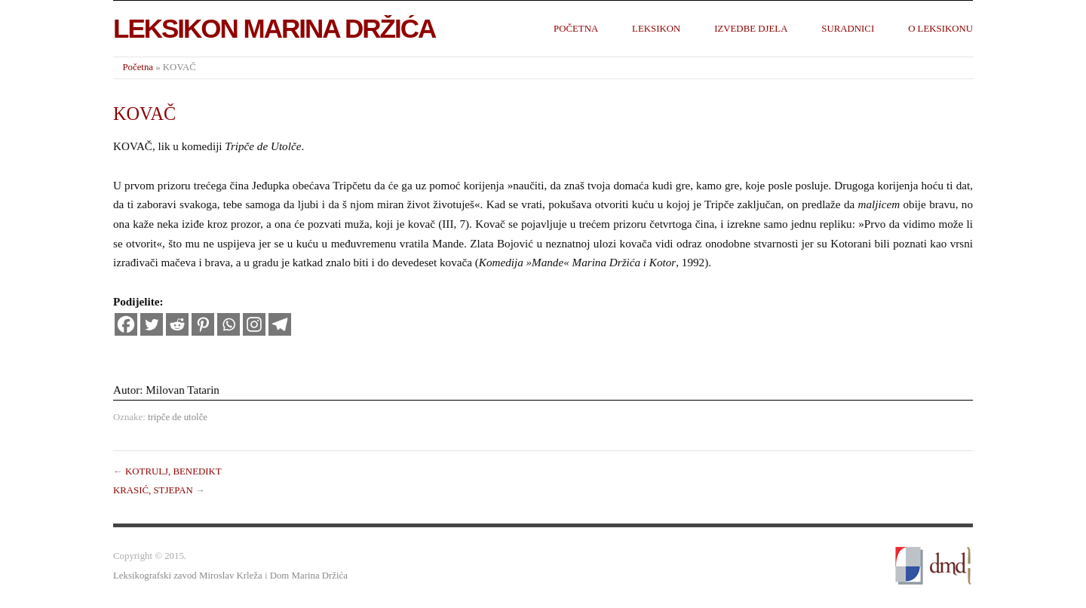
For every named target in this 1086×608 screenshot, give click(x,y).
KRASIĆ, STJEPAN (153, 490)
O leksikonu (940, 28)
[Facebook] (126, 324)
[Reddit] (177, 324)
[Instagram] (254, 324)
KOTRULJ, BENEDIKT (173, 471)
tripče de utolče (177, 417)
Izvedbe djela (750, 28)
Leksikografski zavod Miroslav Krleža (187, 575)
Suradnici (847, 28)
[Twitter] (151, 324)
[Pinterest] (203, 324)
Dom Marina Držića (309, 575)
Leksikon (656, 28)
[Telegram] (279, 324)
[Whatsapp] (228, 324)
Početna (576, 28)
